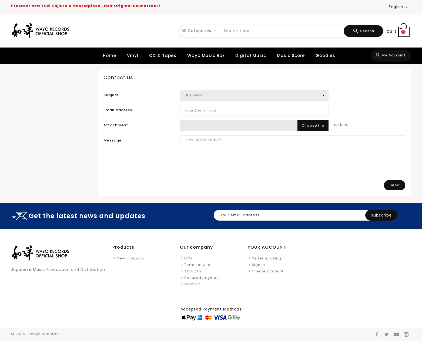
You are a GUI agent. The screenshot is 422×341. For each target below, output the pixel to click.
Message (112, 140)
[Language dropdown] (398, 6)
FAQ (188, 258)
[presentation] (364, 165)
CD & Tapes (162, 55)
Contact (192, 284)
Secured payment (202, 277)
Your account (266, 247)
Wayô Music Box (206, 55)
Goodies (325, 55)
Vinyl (132, 55)
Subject (111, 94)
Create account (267, 271)
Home (109, 55)
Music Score (291, 55)
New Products (130, 258)
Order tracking (266, 258)
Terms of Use (197, 264)
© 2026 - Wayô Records (35, 333)
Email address (117, 110)
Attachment (115, 125)
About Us (193, 271)
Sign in (258, 264)
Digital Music (250, 55)
